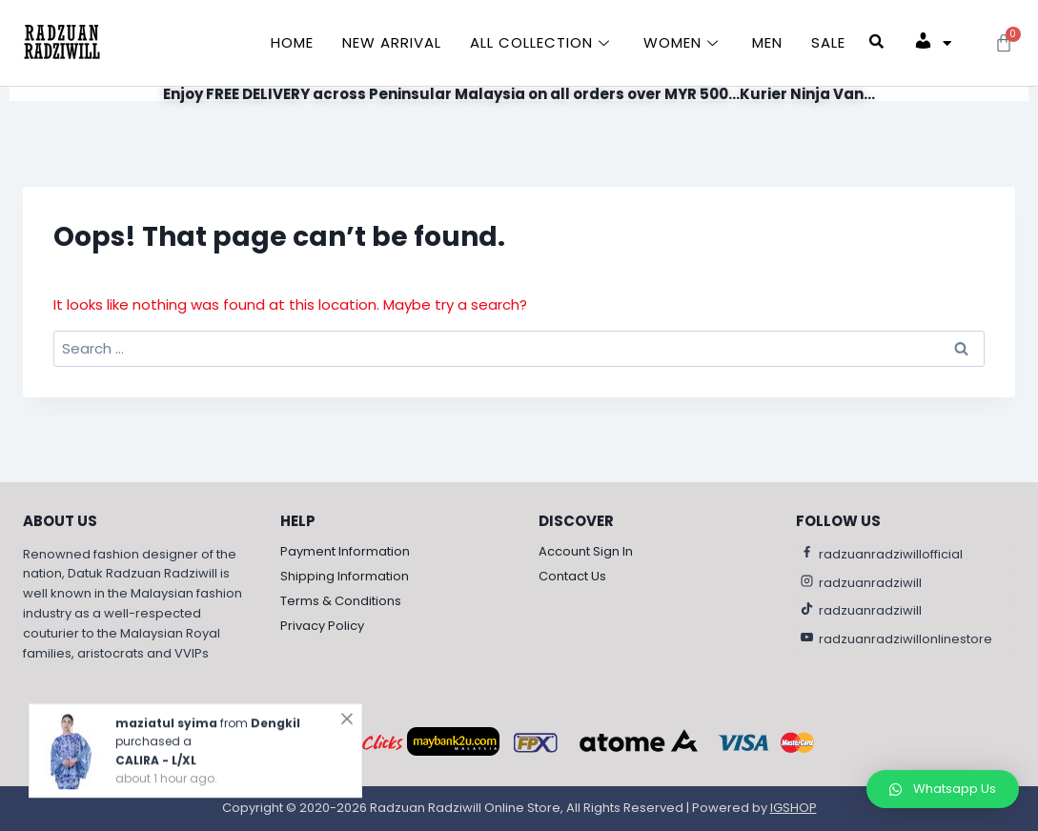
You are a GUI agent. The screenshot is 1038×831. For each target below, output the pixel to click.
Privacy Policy (322, 627)
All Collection (542, 42)
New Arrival (391, 42)
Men (767, 42)
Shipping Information (344, 577)
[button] (942, 789)
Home (292, 42)
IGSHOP (793, 809)
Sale (828, 42)
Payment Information (345, 552)
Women (683, 42)
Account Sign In (586, 552)
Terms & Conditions (340, 602)
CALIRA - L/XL (155, 773)
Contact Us (572, 577)
